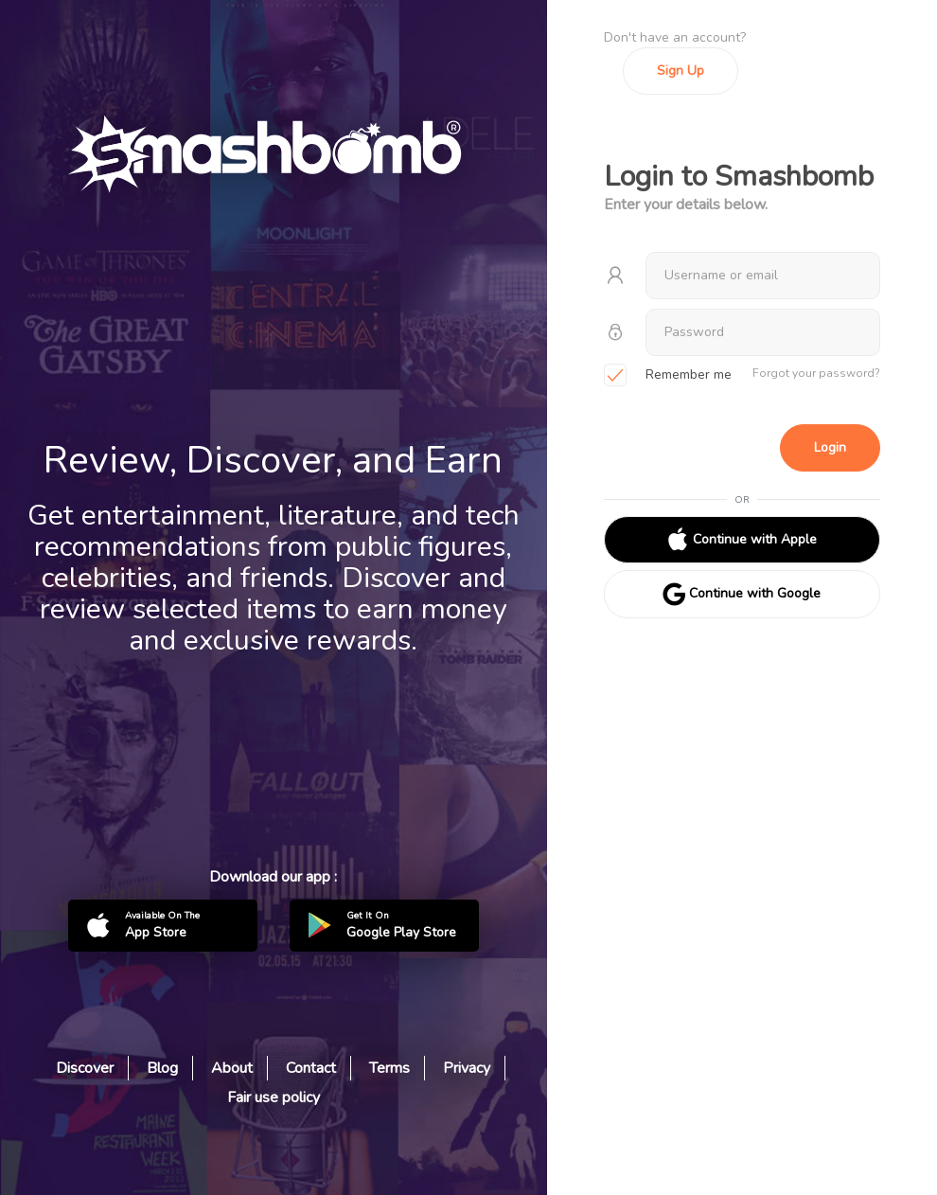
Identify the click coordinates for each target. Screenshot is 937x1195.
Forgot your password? (816, 373)
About (232, 1068)
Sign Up (680, 71)
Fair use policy (273, 1097)
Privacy (466, 1068)
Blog (162, 1068)
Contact (311, 1068)
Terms (389, 1068)
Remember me (668, 376)
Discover (85, 1068)
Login (830, 447)
